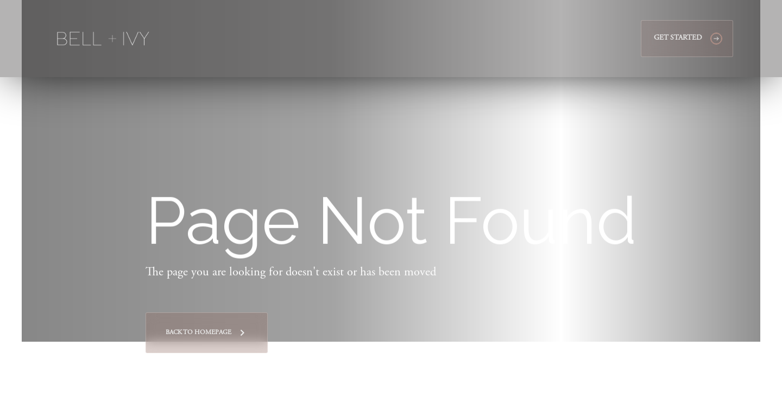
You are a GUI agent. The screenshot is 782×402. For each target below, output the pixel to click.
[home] (103, 38)
